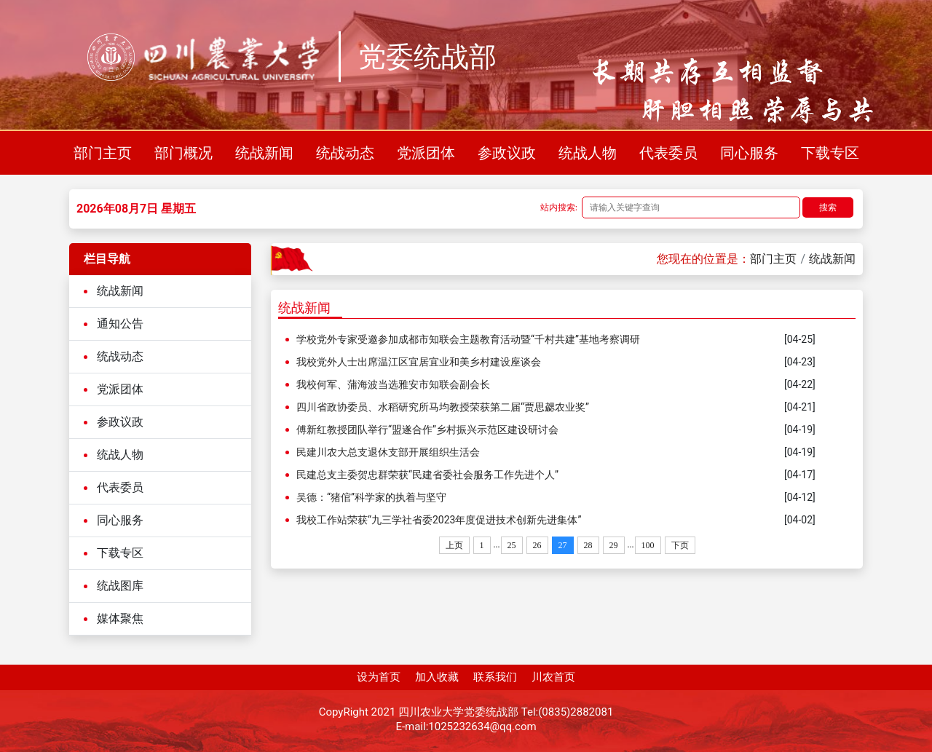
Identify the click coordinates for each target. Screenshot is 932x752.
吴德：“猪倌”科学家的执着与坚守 (371, 497)
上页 (454, 545)
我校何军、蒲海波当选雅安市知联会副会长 (393, 384)
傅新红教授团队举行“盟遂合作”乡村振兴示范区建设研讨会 (427, 429)
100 (648, 545)
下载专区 (830, 153)
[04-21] (800, 407)
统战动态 (345, 153)
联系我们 (495, 677)
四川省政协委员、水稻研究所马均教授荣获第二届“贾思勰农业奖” (442, 407)
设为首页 (378, 677)
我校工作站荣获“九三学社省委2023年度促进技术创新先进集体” (438, 520)
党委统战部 (427, 56)
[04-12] (800, 497)
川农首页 (553, 677)
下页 (680, 545)
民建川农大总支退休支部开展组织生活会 (388, 452)
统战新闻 (264, 153)
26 (537, 545)
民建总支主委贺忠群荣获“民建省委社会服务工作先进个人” (427, 474)
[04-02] (800, 520)
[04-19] (800, 429)
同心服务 (749, 153)
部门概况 (183, 153)
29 (613, 545)
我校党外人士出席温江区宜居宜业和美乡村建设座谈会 (418, 362)
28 (588, 545)
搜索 (828, 207)
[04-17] (800, 474)
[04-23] (800, 362)
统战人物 (587, 153)
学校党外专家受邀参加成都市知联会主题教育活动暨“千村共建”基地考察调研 (468, 339)
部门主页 (103, 153)
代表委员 (668, 153)
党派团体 (426, 153)
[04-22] (800, 384)
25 (512, 545)
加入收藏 (437, 677)
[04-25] (800, 339)
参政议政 (507, 153)
